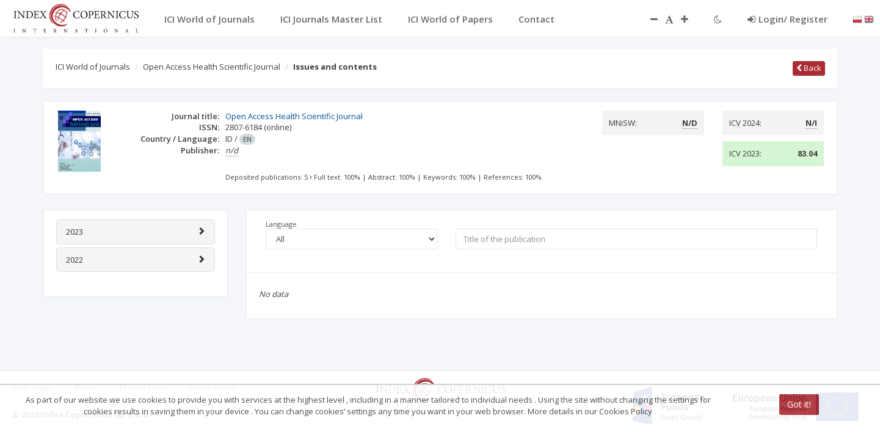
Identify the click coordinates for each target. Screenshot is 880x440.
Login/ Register (787, 19)
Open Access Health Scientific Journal (211, 66)
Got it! (799, 404)
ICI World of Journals (93, 66)
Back (808, 67)
